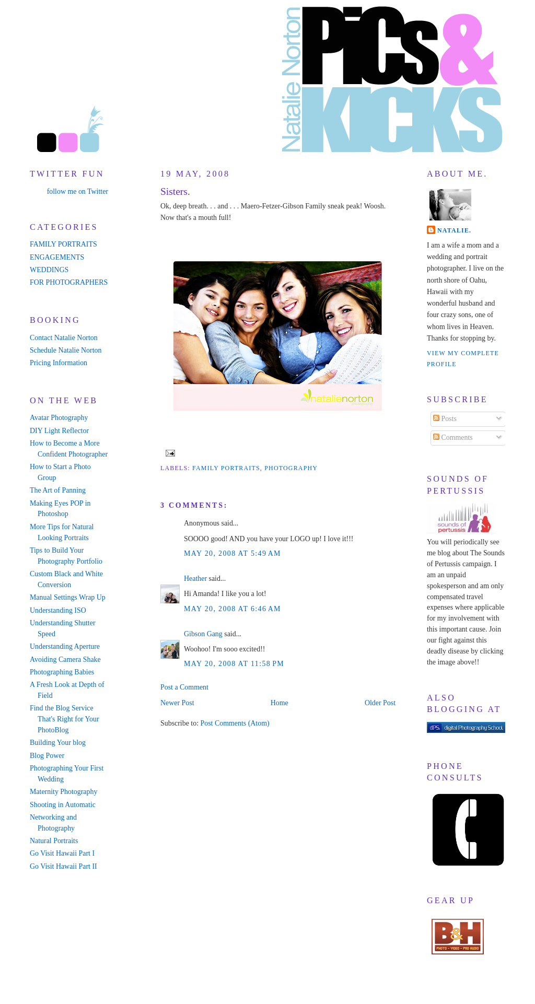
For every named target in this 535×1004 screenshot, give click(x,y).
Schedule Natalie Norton (65, 350)
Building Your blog (58, 742)
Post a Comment (184, 687)
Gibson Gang (203, 634)
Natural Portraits (54, 841)
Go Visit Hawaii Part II (63, 866)
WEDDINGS (49, 270)
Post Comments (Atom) (234, 723)
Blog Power (47, 756)
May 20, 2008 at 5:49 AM (232, 553)
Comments (453, 437)
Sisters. (175, 191)
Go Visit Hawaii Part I (62, 853)
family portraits (226, 468)
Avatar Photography (59, 418)
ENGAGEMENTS (57, 257)
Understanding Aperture (65, 646)
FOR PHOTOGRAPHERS (69, 282)
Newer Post (177, 703)
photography (291, 468)
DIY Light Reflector (59, 431)
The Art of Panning (58, 490)
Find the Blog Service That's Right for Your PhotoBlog (64, 719)
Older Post (380, 703)
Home (279, 703)
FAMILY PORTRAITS (63, 244)
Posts (445, 419)
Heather (195, 578)
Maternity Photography (63, 792)
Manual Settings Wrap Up (68, 597)
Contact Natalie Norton (64, 338)
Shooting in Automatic (63, 805)
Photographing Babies (62, 672)
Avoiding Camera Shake (65, 659)
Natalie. (454, 230)
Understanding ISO (58, 610)
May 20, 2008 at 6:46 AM (232, 609)
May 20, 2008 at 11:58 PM (234, 664)
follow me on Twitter (77, 191)
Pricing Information (58, 363)
